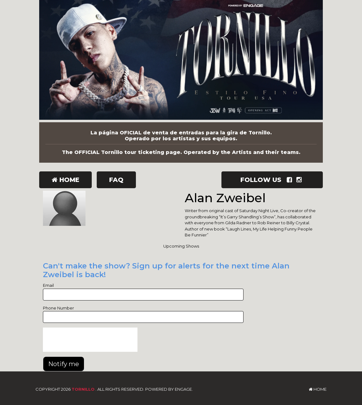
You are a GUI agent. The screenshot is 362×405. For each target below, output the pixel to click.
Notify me (63, 364)
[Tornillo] (181, 61)
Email (48, 285)
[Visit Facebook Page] (291, 180)
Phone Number (58, 307)
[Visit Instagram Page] (300, 180)
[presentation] (90, 340)
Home (65, 180)
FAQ (116, 180)
